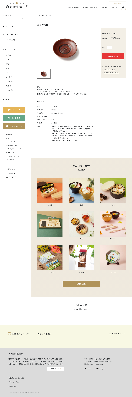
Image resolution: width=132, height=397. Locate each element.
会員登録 (104, 8)
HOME (39, 15)
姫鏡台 (8, 86)
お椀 (7, 59)
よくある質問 (10, 160)
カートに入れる (113, 56)
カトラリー (9, 77)
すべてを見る (10, 40)
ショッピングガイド (73, 8)
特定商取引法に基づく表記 (16, 378)
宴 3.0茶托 (49, 15)
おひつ (8, 64)
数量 (103, 47)
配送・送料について (12, 145)
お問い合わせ (12, 386)
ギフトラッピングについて (13, 149)
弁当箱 (8, 55)
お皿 (7, 72)
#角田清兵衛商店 (44, 333)
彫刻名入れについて (12, 152)
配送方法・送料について (90, 8)
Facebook (11, 173)
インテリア (9, 90)
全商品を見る (82, 283)
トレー (8, 68)
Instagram (12, 177)
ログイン (114, 8)
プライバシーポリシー (14, 382)
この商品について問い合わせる (113, 67)
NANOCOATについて (12, 156)
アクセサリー (10, 81)
